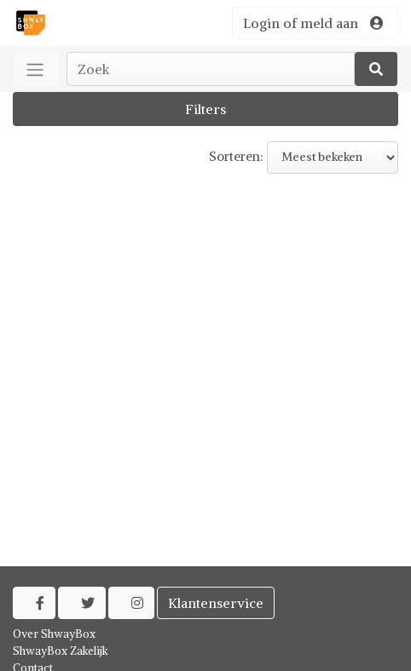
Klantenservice (215, 602)
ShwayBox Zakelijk (60, 651)
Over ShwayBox (54, 634)
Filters (205, 109)
